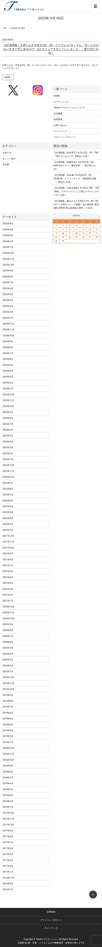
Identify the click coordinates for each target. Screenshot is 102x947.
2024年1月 (8, 388)
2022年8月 (8, 489)
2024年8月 (8, 347)
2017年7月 (8, 842)
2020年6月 (8, 642)
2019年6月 (8, 713)
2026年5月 (8, 223)
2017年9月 (8, 830)
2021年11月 (8, 541)
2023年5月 (8, 435)
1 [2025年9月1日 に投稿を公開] (56, 225)
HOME (57, 96)
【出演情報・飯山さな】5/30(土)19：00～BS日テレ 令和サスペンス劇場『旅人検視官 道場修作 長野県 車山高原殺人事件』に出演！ (76, 204)
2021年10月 (8, 547)
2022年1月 (8, 530)
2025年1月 (8, 318)
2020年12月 (8, 606)
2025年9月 (8, 270)
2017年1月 (8, 872)
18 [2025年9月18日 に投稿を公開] (76, 233)
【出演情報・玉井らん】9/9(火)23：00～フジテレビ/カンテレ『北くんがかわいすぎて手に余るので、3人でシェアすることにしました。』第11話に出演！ (51, 49)
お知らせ (7, 152)
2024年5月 (8, 365)
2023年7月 (8, 424)
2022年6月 (8, 500)
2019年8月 (8, 701)
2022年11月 (8, 471)
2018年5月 (8, 789)
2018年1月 (8, 807)
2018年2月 (8, 801)
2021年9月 (8, 553)
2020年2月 (8, 665)
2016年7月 (8, 889)
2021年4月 (8, 583)
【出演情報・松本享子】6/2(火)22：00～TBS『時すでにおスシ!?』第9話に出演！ (76, 154)
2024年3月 (8, 376)
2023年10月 (8, 406)
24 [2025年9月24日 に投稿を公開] (70, 237)
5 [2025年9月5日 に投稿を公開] (83, 225)
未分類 (6, 164)
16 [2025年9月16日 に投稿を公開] (63, 233)
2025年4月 (8, 300)
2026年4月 (8, 229)
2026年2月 (8, 241)
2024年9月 (8, 341)
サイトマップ (60, 131)
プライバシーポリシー (65, 137)
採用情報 (58, 119)
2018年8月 (8, 771)
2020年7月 (8, 636)
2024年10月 (8, 335)
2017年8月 (8, 836)
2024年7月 (8, 353)
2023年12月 (8, 394)
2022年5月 (8, 506)
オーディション (61, 101)
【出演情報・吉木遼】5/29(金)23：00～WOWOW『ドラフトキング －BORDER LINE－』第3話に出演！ (75, 178)
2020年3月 (8, 659)
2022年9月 (8, 483)
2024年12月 (8, 323)
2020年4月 (8, 654)
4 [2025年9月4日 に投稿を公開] (76, 225)
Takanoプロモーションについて (69, 107)
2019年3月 (8, 730)
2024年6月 (8, 359)
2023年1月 (8, 459)
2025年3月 (8, 306)
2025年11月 (8, 259)
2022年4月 (8, 512)
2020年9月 (8, 624)
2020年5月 (8, 648)
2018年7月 (8, 777)
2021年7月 (8, 565)
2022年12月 (8, 465)
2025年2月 (8, 312)
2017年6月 (8, 848)
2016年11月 (8, 878)
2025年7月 (8, 282)
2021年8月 (8, 559)
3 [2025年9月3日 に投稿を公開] (69, 225)
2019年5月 (8, 718)
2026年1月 (8, 247)
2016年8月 (8, 883)
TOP (4, 28)
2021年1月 (8, 600)
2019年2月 (8, 736)
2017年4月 (8, 860)
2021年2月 (8, 595)
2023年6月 (8, 430)
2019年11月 (8, 683)
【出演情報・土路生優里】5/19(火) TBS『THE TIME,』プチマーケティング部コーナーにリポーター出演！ (76, 191)
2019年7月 (8, 707)
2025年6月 (8, 288)
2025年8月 (8, 276)
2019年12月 (8, 677)
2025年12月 (8, 253)
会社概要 (58, 113)
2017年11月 (8, 819)
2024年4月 (8, 371)
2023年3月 (8, 447)
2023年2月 (8, 453)
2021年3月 (8, 589)
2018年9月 (8, 765)
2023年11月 (8, 400)
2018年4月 (8, 795)
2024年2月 (8, 382)
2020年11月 (8, 612)
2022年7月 (8, 494)
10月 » (97, 216)
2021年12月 (8, 536)
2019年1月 (8, 742)
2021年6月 (8, 571)
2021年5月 (8, 577)
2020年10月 (8, 618)
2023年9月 (8, 412)
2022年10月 (8, 477)
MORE (7, 77)
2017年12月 (8, 813)
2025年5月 (8, 294)
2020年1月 (8, 671)
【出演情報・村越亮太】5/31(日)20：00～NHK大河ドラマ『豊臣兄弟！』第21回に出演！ (75, 165)
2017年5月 (8, 854)
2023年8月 (8, 418)
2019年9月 (8, 695)
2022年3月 (8, 518)
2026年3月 (8, 235)
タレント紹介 (9, 158)
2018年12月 (8, 748)
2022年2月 (8, 524)
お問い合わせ (60, 125)
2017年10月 (8, 824)
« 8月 (56, 216)
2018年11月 (8, 754)
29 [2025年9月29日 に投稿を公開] (56, 241)
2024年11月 (8, 329)
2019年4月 (8, 724)
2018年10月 (8, 760)
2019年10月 (8, 689)
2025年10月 (8, 265)
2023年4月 (8, 441)
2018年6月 (8, 783)
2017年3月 (8, 866)
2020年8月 (8, 630)
